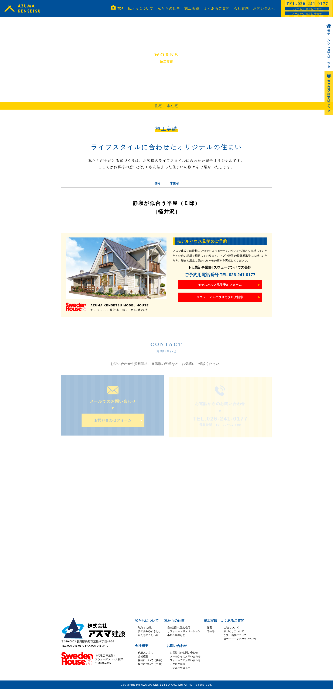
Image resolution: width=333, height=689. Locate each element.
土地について (231, 627)
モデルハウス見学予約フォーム (220, 284)
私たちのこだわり (148, 635)
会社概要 (141, 646)
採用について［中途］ (151, 664)
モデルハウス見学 (180, 667)
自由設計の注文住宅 (178, 627)
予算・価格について (235, 635)
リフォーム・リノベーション (183, 631)
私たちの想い (145, 627)
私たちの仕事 (169, 8)
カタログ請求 (177, 664)
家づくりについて (234, 631)
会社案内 (241, 8)
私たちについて (140, 8)
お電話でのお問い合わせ (184, 652)
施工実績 (191, 8)
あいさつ (148, 652)
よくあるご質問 (217, 8)
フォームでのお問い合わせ (307, 8)
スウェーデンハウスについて (240, 639)
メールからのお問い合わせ (307, 13)
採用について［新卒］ (151, 660)
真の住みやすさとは (149, 631)
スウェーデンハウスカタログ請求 (220, 297)
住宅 (158, 106)
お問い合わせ (264, 8)
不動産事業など (176, 635)
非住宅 (172, 106)
